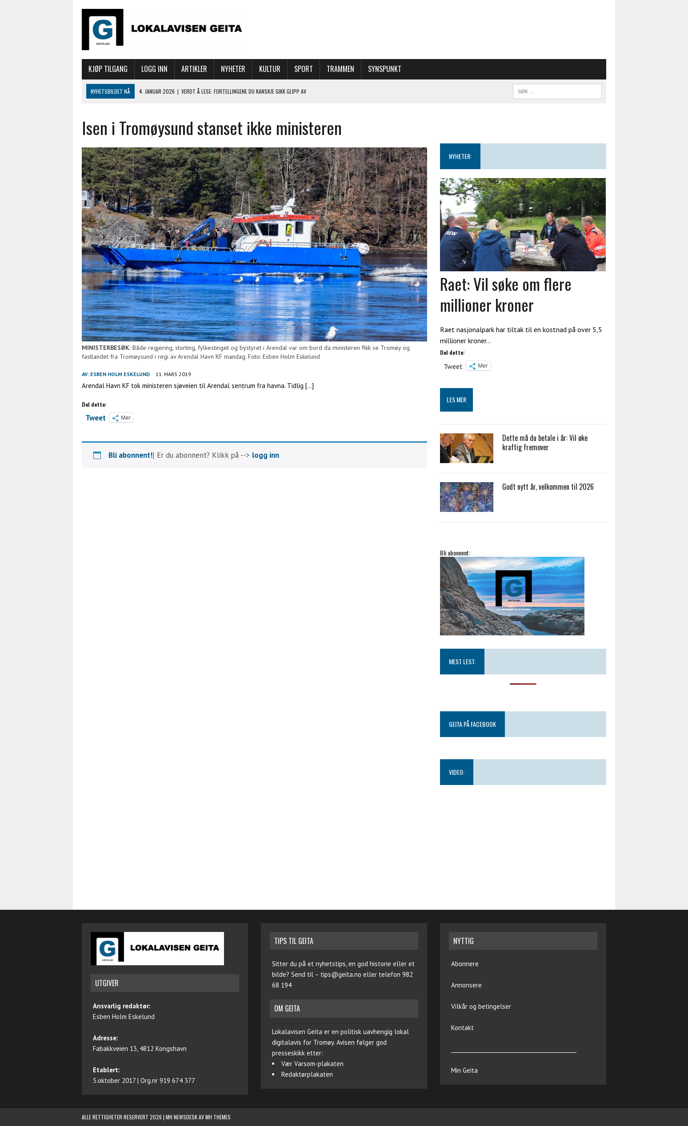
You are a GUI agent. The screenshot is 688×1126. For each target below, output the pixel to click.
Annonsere (466, 985)
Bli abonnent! (130, 455)
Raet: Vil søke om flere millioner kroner (506, 294)
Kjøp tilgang (108, 68)
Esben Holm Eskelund (120, 374)
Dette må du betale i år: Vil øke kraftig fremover (545, 442)
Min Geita (464, 1070)
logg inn (265, 455)
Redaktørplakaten (307, 1074)
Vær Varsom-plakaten (312, 1063)
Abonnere (465, 963)
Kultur (269, 68)
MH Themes (218, 1117)
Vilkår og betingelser (481, 1006)
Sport (303, 68)
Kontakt (462, 1027)
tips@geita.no (340, 974)
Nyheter (233, 68)
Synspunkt (384, 68)
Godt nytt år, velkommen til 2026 (548, 486)
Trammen (340, 68)
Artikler (194, 68)
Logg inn (154, 68)
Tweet (95, 417)
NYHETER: (460, 156)
